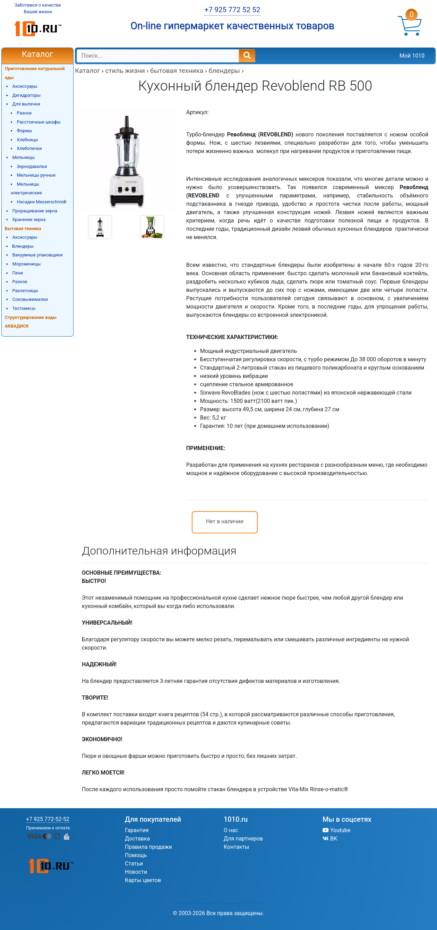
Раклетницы (25, 290)
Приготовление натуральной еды (35, 73)
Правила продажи (148, 847)
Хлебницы (27, 139)
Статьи (134, 863)
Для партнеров (243, 838)
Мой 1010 (412, 55)
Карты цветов (143, 880)
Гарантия (137, 830)
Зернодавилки (32, 166)
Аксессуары (24, 86)
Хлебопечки (29, 148)
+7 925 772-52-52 (47, 819)
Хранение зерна (29, 219)
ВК (330, 838)
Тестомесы (24, 308)
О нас (231, 830)
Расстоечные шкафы (38, 122)
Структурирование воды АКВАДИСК (31, 322)
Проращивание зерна (35, 210)
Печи (17, 273)
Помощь (136, 855)
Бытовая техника (23, 228)
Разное (24, 113)
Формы (24, 130)
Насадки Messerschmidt (41, 201)
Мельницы (23, 157)
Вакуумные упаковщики (37, 254)
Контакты (236, 847)
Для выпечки (26, 104)
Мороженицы (26, 264)
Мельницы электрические (26, 188)
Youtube (337, 830)
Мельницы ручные (36, 175)
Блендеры (23, 246)
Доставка (137, 838)
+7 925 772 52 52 (232, 10)
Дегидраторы (26, 95)
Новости (136, 872)
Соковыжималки (30, 299)
